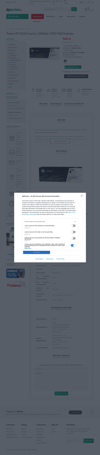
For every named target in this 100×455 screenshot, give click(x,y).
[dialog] (50, 227)
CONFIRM (36, 252)
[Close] (82, 196)
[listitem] (50, 222)
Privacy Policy (60, 259)
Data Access (49, 259)
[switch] (73, 225)
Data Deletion (39, 259)
